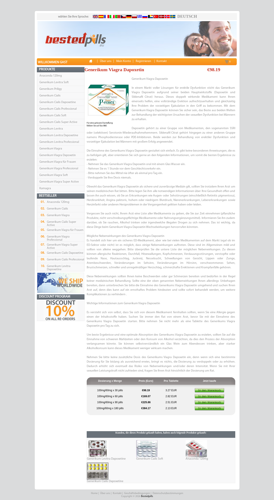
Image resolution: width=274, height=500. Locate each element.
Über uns (105, 493)
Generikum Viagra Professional (58, 168)
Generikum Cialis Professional (58, 109)
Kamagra (45, 188)
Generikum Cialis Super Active (58, 122)
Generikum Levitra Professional (59, 142)
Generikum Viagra (50, 148)
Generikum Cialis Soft (52, 115)
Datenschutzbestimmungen (168, 493)
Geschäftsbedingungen (137, 493)
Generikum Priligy (50, 89)
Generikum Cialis (50, 95)
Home (94, 493)
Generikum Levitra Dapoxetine (58, 135)
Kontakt (117, 493)
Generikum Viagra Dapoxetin (57, 155)
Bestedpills (147, 496)
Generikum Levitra (51, 128)
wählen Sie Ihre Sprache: (73, 16)
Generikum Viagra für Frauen (57, 162)
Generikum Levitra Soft (54, 82)
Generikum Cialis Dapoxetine (57, 102)
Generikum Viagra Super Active (59, 181)
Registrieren (143, 61)
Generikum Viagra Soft (53, 175)
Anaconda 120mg (50, 75)
